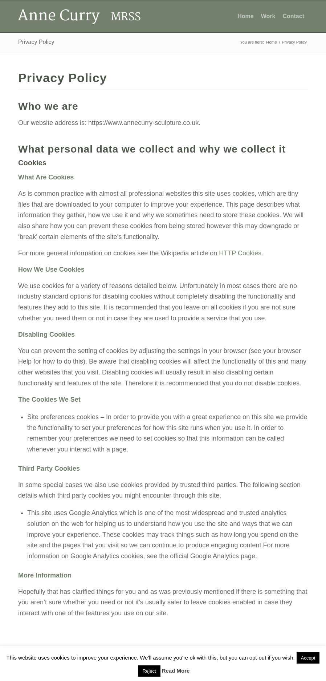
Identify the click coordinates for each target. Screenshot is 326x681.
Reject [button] (149, 671)
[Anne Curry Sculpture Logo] (80, 16)
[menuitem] (245, 16)
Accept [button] (308, 658)
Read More (176, 671)
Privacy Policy (36, 42)
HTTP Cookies (240, 253)
